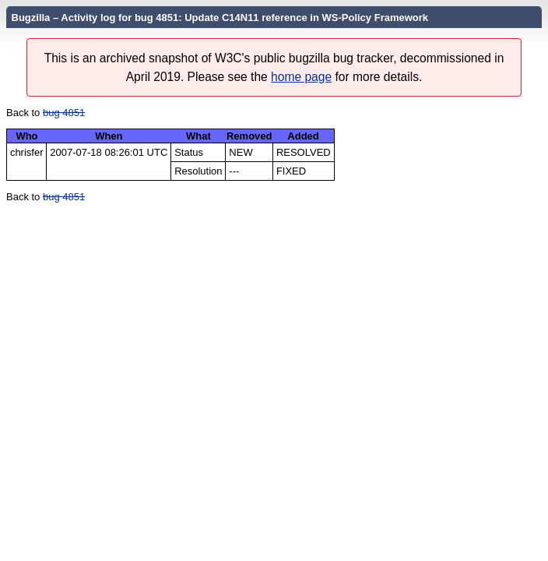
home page (301, 76)
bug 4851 (64, 112)
